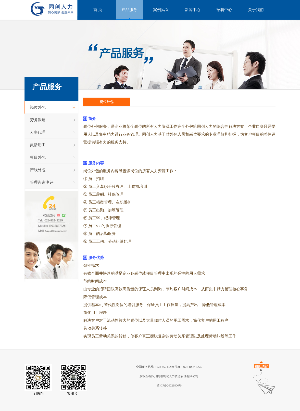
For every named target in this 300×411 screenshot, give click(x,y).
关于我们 (256, 10)
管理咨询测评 (41, 182)
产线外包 (38, 170)
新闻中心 (192, 10)
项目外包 (38, 157)
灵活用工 (38, 145)
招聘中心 (224, 10)
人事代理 (38, 132)
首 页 (97, 10)
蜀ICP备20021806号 (169, 385)
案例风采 (161, 10)
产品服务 (129, 10)
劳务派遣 (38, 120)
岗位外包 (38, 107)
